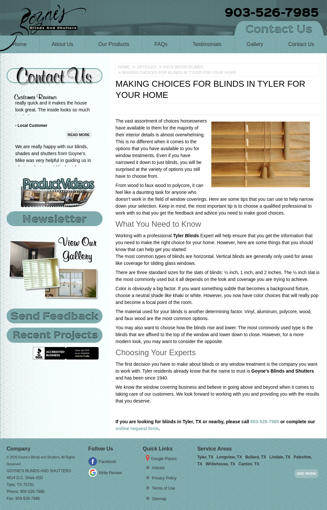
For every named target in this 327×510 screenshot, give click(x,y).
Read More (79, 155)
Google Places (163, 458)
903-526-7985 (264, 421)
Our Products (113, 44)
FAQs (161, 44)
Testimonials (207, 44)
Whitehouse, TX (220, 464)
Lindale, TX (280, 457)
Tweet (314, 111)
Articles (158, 468)
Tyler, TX (205, 457)
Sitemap (159, 499)
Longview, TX (229, 457)
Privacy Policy (164, 478)
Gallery (254, 44)
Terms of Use (163, 488)
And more (306, 473)
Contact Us (301, 44)
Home (19, 44)
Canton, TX (248, 464)
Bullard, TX (255, 457)
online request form (137, 428)
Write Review (110, 473)
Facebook (107, 462)
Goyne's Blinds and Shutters (39, 471)
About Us (62, 44)
